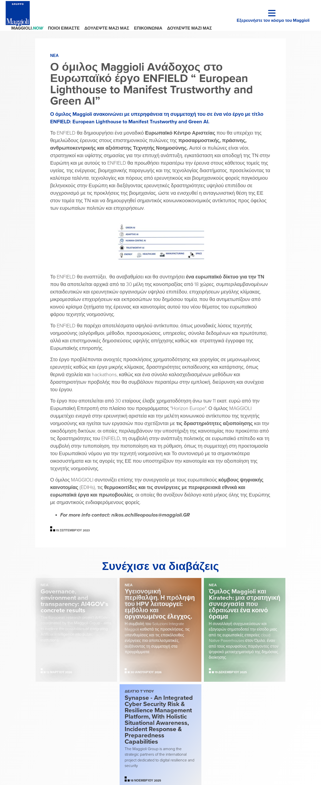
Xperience (308, 773)
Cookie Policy (274, 736)
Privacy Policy (247, 736)
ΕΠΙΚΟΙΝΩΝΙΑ (148, 28)
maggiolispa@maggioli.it (187, 742)
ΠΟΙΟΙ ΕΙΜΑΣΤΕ (64, 28)
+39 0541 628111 (174, 735)
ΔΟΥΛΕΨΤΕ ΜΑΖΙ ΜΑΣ (107, 28)
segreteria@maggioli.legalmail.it (189, 748)
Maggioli (27, 28)
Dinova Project (264, 773)
